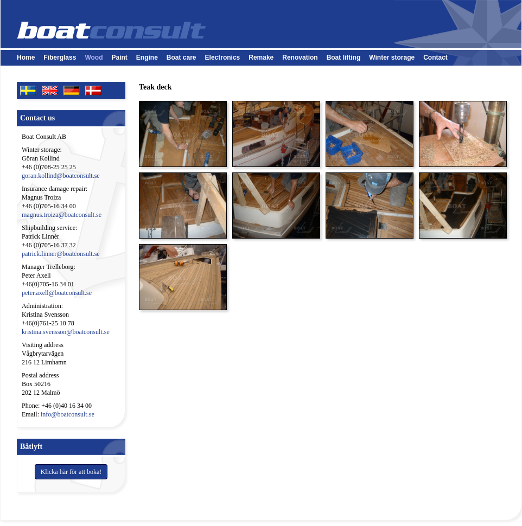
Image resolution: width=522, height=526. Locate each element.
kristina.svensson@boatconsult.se (66, 332)
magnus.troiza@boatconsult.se (61, 215)
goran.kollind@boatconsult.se (61, 175)
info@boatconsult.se (67, 414)
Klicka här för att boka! (71, 472)
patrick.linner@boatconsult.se (61, 254)
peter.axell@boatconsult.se (57, 293)
